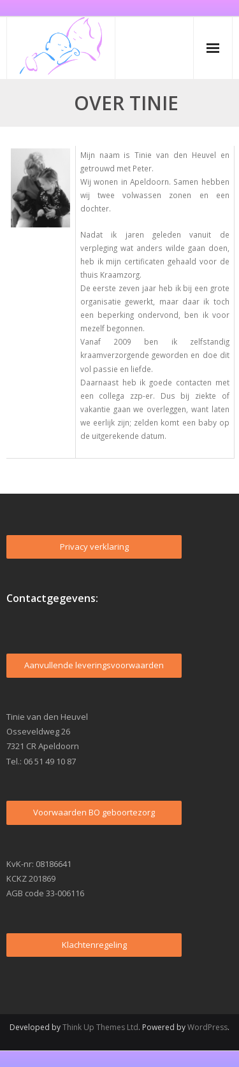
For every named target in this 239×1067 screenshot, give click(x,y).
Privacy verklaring (94, 546)
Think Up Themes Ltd (100, 1027)
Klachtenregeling (94, 944)
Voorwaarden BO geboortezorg (94, 812)
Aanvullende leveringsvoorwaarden (94, 665)
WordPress (207, 1027)
